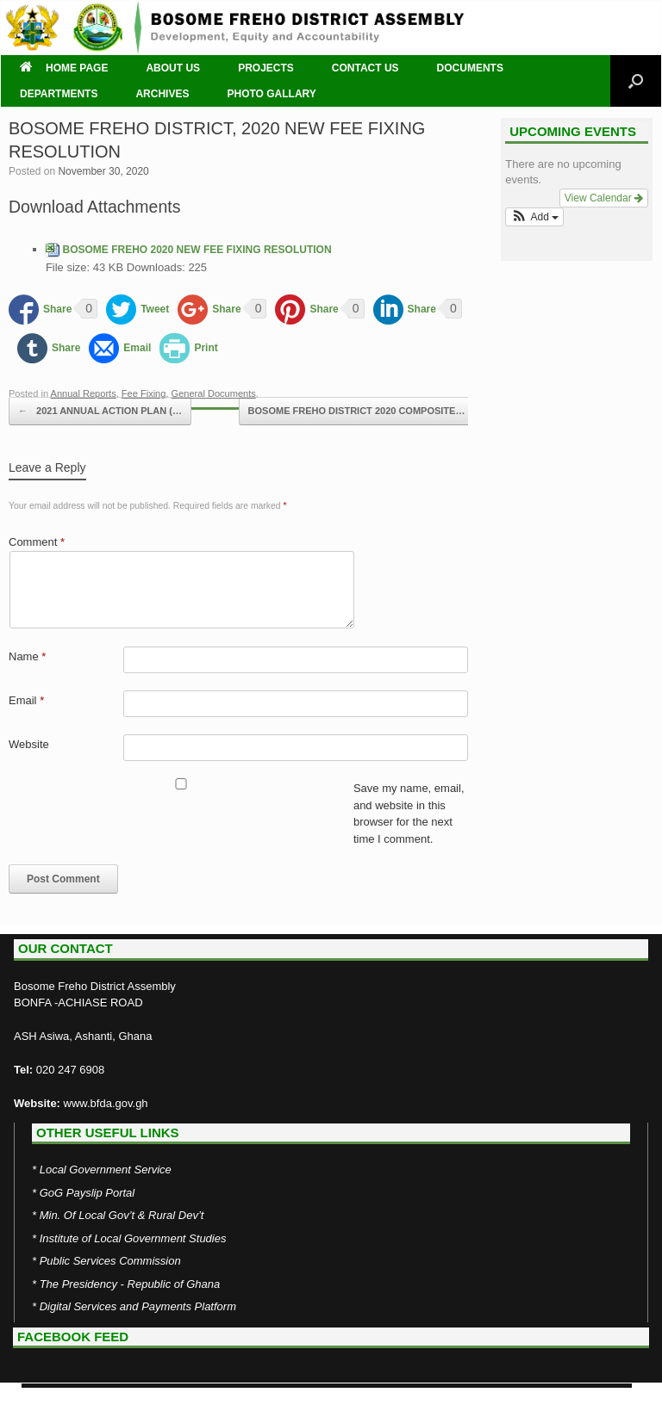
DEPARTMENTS (58, 94)
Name (27, 656)
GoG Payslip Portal (87, 1192)
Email (26, 700)
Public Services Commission (110, 1260)
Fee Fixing (144, 393)
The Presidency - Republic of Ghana (130, 1284)
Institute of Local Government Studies (133, 1238)
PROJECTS (266, 68)
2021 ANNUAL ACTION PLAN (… (100, 411)
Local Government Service (106, 1169)
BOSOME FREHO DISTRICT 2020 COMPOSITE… (366, 411)
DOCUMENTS (470, 68)
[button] (534, 217)
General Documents (214, 393)
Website (29, 744)
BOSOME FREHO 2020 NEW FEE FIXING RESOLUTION (197, 250)
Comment (37, 541)
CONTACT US (365, 68)
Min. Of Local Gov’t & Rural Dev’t (122, 1215)
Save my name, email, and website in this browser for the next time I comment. (409, 813)
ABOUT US (173, 68)
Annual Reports (83, 393)
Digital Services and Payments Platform (138, 1306)
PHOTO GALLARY (271, 94)
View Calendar (604, 198)
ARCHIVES (162, 94)
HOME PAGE (64, 68)
